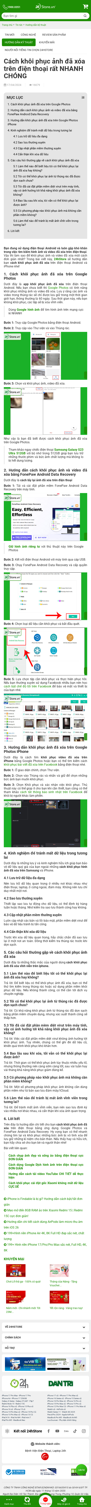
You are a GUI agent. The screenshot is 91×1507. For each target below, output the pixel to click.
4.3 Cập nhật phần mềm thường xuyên (37, 148)
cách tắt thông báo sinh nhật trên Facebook (51, 792)
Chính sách (45, 1338)
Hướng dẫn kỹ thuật (19, 42)
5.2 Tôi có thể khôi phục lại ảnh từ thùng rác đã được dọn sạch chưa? (46, 178)
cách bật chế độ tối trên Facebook (27, 686)
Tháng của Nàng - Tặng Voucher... (63, 1283)
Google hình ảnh (28, 309)
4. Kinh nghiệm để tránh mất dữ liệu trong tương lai (40, 130)
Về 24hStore (45, 1327)
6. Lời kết (13, 231)
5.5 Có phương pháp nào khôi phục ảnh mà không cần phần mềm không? (47, 212)
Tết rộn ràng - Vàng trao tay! (66, 1308)
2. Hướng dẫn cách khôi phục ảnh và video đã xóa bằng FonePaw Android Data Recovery (42, 112)
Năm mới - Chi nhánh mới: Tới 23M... (23, 1310)
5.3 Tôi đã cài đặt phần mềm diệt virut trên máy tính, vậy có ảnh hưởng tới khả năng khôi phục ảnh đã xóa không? (46, 190)
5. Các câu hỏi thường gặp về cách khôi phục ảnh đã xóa (43, 160)
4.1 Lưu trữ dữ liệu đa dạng (30, 136)
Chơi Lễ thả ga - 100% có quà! (23, 1281)
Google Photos (58, 288)
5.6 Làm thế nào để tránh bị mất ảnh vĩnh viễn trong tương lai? (45, 223)
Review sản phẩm (54, 34)
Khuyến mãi (47, 42)
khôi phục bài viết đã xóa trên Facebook (30, 764)
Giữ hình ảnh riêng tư (24, 546)
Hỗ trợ (45, 1348)
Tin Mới (9, 34)
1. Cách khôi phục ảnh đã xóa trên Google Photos (39, 104)
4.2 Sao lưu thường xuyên (29, 142)
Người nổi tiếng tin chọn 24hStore (29, 49)
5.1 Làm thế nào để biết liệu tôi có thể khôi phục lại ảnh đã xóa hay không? (45, 168)
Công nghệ (28, 34)
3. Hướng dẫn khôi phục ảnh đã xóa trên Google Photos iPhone (43, 122)
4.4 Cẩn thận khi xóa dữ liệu (30, 154)
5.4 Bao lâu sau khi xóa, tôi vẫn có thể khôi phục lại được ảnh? (45, 202)
